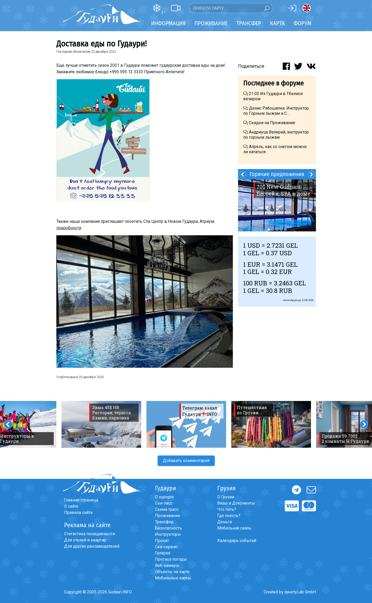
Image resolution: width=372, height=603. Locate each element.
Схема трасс (167, 509)
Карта (277, 23)
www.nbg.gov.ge (292, 300)
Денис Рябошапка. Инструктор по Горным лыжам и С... (276, 111)
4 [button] (281, 229)
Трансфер (164, 521)
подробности (68, 227)
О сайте (71, 506)
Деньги (224, 521)
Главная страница (81, 500)
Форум (303, 23)
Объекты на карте (172, 571)
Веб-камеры (167, 565)
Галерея (162, 553)
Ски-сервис (166, 546)
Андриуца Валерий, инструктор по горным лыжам (276, 135)
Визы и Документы (236, 503)
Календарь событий (236, 540)
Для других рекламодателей (91, 546)
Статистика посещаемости (89, 533)
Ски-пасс (163, 503)
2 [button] (273, 229)
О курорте (164, 496)
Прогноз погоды (171, 559)
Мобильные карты (173, 577)
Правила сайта (78, 512)
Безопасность (168, 528)
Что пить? (226, 509)
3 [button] (277, 229)
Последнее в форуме (273, 83)
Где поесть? (228, 515)
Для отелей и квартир (85, 540)
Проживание (167, 515)
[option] (277, 205)
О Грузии (225, 496)
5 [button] (285, 229)
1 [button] (268, 229)
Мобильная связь (234, 528)
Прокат (162, 540)
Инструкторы (168, 534)
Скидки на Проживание (269, 122)
